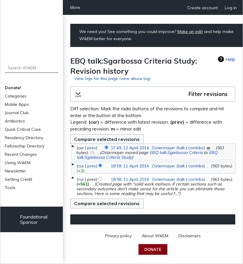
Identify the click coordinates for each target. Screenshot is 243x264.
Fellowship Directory (24, 146)
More (75, 7)
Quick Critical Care (23, 129)
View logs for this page (96, 78)
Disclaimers (189, 235)
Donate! (13, 87)
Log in (231, 7)
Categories (16, 96)
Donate (152, 249)
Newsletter (15, 171)
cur (81, 166)
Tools (10, 187)
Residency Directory (24, 137)
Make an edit (190, 31)
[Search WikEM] (32, 68)
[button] (152, 94)
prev (91, 147)
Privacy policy (118, 235)
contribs (196, 147)
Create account (202, 7)
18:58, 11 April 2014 (130, 179)
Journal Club (17, 112)
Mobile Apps (17, 104)
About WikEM (155, 235)
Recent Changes (21, 154)
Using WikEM (17, 162)
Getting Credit (18, 179)
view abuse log (135, 78)
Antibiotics (15, 121)
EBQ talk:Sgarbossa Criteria (175, 152)
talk (181, 147)
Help (230, 59)
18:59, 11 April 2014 (130, 166)
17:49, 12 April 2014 (130, 147)
